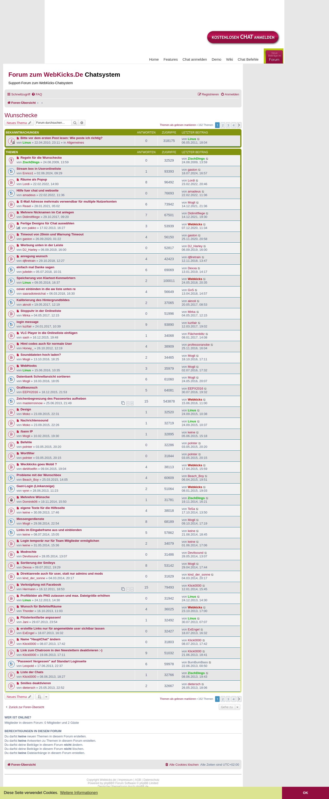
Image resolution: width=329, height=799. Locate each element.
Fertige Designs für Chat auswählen (47, 223)
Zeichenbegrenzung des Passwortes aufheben (51, 398)
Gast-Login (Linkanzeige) (35, 486)
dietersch (29, 687)
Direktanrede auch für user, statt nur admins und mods (62, 573)
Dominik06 (30, 501)
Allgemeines (75, 142)
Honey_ (28, 348)
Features (171, 59)
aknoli (27, 304)
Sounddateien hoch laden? (41, 354)
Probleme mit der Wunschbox (39, 475)
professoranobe (199, 344)
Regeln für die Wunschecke (41, 157)
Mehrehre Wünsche (35, 497)
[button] (239, 125)
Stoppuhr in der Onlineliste (41, 311)
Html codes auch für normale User (46, 343)
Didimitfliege (31, 217)
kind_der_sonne (34, 578)
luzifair (27, 326)
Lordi (26, 184)
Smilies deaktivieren (36, 683)
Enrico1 (28, 173)
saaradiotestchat (34, 293)
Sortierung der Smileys (38, 563)
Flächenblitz (196, 334)
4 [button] (234, 125)
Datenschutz (151, 780)
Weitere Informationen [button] (79, 793)
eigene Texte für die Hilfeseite (43, 508)
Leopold (28, 666)
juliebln (27, 272)
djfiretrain (29, 260)
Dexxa (192, 268)
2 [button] (223, 125)
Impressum (125, 780)
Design (26, 409)
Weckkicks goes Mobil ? (39, 464)
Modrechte (29, 552)
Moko (26, 414)
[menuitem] (36, 94)
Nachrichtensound (34, 420)
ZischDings (31, 162)
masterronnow (33, 403)
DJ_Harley (30, 249)
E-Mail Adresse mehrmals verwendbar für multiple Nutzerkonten (69, 201)
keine (191, 432)
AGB (138, 780)
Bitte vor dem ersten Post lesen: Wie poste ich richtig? (62, 138)
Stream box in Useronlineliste (39, 168)
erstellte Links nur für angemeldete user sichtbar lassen (63, 628)
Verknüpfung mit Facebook (41, 584)
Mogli (191, 202)
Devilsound (30, 556)
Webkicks (195, 224)
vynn (26, 490)
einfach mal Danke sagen (35, 267)
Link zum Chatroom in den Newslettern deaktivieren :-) (61, 650)
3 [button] (228, 125)
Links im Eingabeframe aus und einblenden (49, 530)
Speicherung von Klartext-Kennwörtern (46, 278)
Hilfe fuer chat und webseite (38, 190)
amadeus (29, 195)
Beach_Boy (31, 479)
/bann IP (27, 431)
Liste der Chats (32, 672)
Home (154, 59)
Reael (27, 206)
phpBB (108, 783)
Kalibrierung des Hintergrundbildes (43, 300)
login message (28, 322)
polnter (27, 447)
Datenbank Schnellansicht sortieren (43, 376)
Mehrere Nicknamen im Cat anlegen (47, 212)
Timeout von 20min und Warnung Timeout (52, 234)
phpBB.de (142, 786)
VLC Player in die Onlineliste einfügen (49, 333)
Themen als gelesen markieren (178, 124)
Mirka (26, 315)
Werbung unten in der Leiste (42, 245)
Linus (27, 142)
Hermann (29, 589)
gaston (192, 169)
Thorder (28, 611)
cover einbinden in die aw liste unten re (46, 289)
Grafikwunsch (27, 387)
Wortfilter (28, 453)
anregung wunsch (34, 256)
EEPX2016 (30, 392)
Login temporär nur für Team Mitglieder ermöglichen (60, 540)
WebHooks (29, 365)
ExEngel (28, 633)
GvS (191, 290)
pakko (32, 228)
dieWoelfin (30, 469)
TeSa (191, 509)
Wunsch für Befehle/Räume (41, 606)
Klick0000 (194, 585)
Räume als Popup (34, 179)
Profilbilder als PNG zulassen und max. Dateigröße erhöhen (65, 595)
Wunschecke (21, 115)
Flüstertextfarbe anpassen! (41, 617)
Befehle (26, 442)
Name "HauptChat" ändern (40, 639)
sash (26, 337)
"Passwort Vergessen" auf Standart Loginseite (51, 661)
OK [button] (305, 793)
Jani (25, 622)
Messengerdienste (30, 519)
